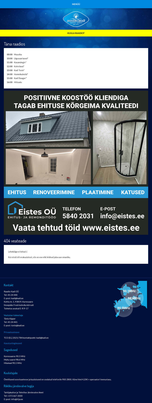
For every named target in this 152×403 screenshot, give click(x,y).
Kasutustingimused (13, 343)
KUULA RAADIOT (76, 33)
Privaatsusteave (11, 332)
